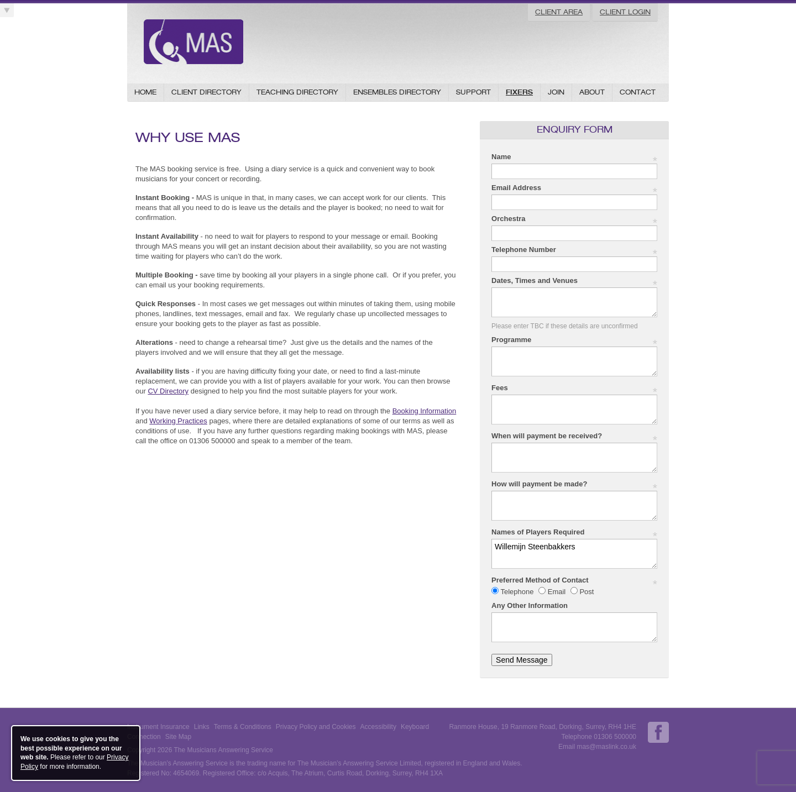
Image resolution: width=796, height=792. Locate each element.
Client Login (625, 12)
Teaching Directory (297, 92)
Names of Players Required (574, 532)
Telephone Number (574, 250)
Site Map (178, 737)
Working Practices (178, 421)
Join (556, 92)
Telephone (517, 592)
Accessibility (378, 727)
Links (202, 727)
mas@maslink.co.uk (606, 747)
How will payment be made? (574, 484)
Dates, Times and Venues (574, 281)
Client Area (559, 12)
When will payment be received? (574, 436)
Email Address (574, 188)
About (592, 92)
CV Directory (168, 391)
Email (557, 592)
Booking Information (424, 411)
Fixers (519, 92)
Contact (638, 92)
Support (473, 92)
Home (145, 92)
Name (574, 157)
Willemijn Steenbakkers (574, 554)
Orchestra (574, 219)
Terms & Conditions (242, 727)
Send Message (521, 659)
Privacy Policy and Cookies (316, 727)
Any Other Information (529, 605)
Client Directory (206, 92)
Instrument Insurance (158, 727)
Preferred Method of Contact (574, 580)
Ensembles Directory (397, 92)
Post (586, 592)
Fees (574, 388)
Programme (574, 340)
